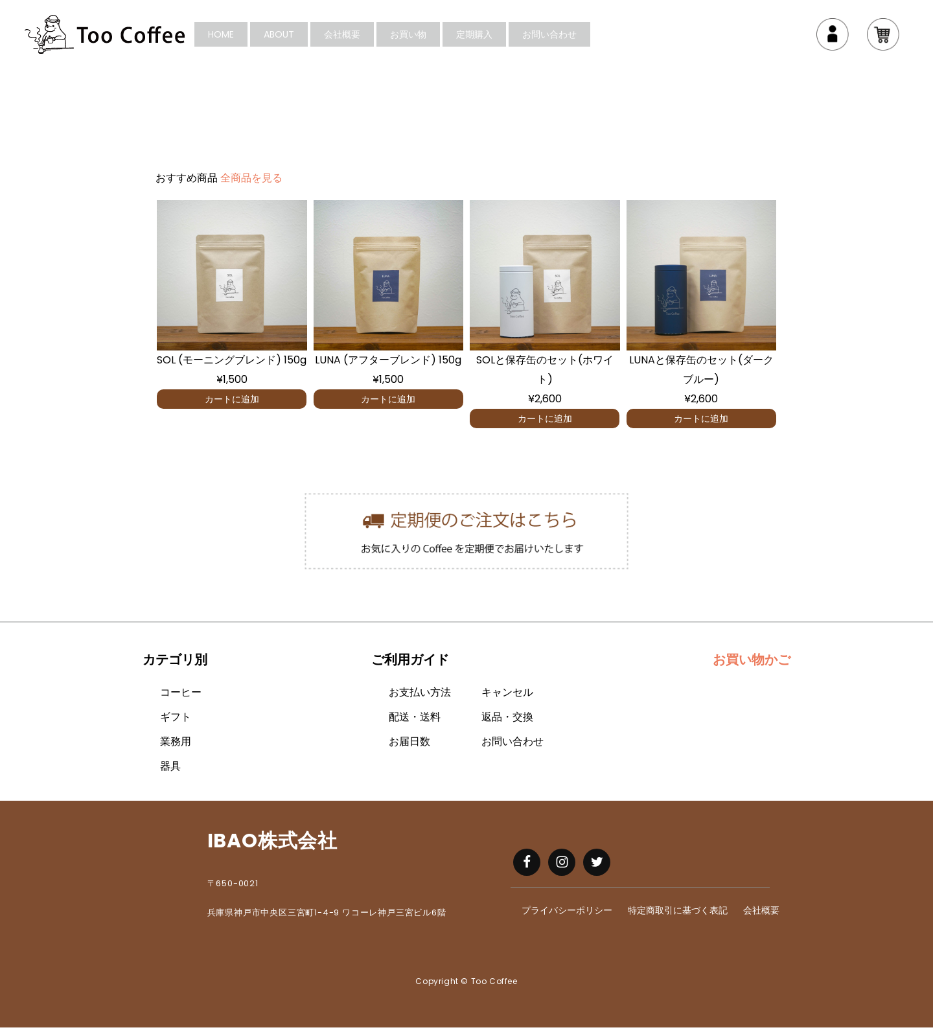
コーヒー (181, 697)
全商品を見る (251, 183)
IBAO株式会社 (272, 846)
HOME (245, 36)
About (303, 36)
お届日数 (409, 746)
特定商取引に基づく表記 (678, 915)
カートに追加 (232, 403)
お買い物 (432, 36)
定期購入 (498, 36)
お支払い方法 (420, 697)
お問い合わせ (573, 36)
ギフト (175, 722)
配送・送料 (415, 722)
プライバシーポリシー (567, 915)
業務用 (175, 746)
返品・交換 (507, 722)
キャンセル (507, 697)
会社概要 (366, 36)
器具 (170, 771)
